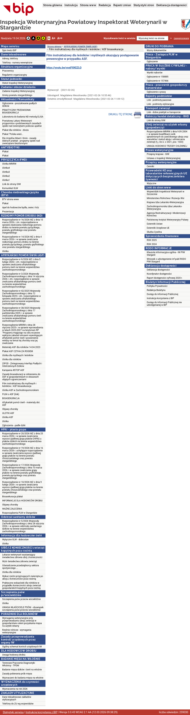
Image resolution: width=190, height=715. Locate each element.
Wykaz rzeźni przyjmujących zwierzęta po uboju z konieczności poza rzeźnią (22, 577)
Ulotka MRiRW (9, 163)
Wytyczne (151, 183)
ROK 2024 (152, 244)
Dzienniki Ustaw (155, 224)
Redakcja (105, 5)
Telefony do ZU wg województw (17, 703)
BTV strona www (10, 199)
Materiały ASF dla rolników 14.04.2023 (21, 347)
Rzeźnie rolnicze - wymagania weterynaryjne (16, 631)
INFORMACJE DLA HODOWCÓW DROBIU (22, 500)
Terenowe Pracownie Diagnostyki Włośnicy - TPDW (18, 664)
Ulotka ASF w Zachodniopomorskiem (20, 390)
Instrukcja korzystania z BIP (160, 298)
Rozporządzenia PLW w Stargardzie (19, 513)
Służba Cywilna (154, 232)
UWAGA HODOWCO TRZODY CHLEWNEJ (167, 146)
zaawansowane (181, 38)
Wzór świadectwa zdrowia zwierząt (19, 561)
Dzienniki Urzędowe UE (158, 228)
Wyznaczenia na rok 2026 (14, 689)
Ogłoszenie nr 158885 (157, 76)
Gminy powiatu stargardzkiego (17, 95)
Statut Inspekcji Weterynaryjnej (17, 83)
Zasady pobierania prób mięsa (17, 673)
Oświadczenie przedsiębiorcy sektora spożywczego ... (20, 566)
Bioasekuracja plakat (12, 496)
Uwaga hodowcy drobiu (13, 654)
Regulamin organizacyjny (14, 75)
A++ (59, 38)
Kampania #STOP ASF (13, 370)
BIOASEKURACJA (10, 398)
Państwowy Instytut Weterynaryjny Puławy (167, 219)
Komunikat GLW (10, 188)
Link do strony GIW (11, 184)
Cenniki (150, 166)
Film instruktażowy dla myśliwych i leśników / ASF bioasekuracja (19, 384)
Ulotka (5, 251)
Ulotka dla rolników (11, 359)
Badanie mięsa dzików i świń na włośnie (22, 669)
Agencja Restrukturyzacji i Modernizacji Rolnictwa (166, 214)
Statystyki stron (144, 5)
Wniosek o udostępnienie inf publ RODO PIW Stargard (166, 260)
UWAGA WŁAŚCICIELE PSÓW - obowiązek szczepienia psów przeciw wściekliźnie (22, 608)
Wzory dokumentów (156, 50)
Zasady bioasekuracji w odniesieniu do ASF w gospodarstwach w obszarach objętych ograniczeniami (21, 377)
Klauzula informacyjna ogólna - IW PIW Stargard (166, 253)
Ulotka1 (6, 180)
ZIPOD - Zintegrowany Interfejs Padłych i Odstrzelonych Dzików (22, 364)
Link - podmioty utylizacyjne (160, 104)
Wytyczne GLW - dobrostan (15, 539)
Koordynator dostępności (159, 274)
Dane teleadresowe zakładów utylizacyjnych (16, 698)
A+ (53, 38)
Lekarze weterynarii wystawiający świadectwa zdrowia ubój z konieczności (22, 556)
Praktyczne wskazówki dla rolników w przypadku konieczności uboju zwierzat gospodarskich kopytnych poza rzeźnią (21, 585)
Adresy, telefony (10, 58)
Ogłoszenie (152, 61)
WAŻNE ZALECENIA (12, 508)
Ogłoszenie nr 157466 (157, 80)
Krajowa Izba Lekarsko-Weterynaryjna (165, 202)
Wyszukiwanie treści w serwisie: (120, 38)
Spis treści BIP (9, 50)
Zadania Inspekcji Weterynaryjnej (18, 91)
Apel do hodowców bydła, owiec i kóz (20, 207)
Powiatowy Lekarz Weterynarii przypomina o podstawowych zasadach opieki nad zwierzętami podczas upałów (22, 123)
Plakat (5, 151)
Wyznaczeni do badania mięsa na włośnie (22, 677)
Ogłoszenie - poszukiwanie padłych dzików (19, 104)
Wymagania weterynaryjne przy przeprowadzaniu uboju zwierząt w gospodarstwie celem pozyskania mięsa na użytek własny (22, 622)
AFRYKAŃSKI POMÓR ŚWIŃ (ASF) (80, 46)
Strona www (88, 5)
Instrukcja (71, 5)
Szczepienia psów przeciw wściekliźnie (21, 599)
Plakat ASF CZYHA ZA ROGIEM (17, 351)
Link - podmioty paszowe (159, 100)
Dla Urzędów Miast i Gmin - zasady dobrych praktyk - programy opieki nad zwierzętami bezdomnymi (21, 141)
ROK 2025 (152, 240)
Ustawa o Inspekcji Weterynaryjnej (164, 158)
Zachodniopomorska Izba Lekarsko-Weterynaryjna (164, 207)
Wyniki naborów (154, 72)
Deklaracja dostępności (171, 5)
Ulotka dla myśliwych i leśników (17, 355)
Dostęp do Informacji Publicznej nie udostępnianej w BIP (164, 303)
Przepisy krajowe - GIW (158, 154)
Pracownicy (8, 70)
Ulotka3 (6, 172)
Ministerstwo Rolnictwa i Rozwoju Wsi (165, 198)
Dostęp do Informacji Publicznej (162, 294)
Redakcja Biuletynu (156, 290)
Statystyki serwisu (13, 712)
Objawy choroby (10, 409)
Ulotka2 (6, 176)
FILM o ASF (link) (10, 394)
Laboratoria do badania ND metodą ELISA (22, 116)
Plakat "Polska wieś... (12, 134)
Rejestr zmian (122, 5)
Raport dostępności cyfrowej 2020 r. (164, 278)
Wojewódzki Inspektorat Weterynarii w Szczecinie (165, 192)
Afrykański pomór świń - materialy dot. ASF (21, 403)
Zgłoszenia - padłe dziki (13, 425)
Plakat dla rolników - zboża (15, 130)
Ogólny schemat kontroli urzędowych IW (22, 646)
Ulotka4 (6, 168)
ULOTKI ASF (8, 413)
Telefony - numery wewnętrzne (17, 62)
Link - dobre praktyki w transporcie (164, 112)
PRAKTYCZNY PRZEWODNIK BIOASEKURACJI (16, 111)
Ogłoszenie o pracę (156, 92)
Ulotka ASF (7, 417)
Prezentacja (8, 211)
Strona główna (52, 5)
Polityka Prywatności (157, 286)
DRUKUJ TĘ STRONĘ (125, 114)
